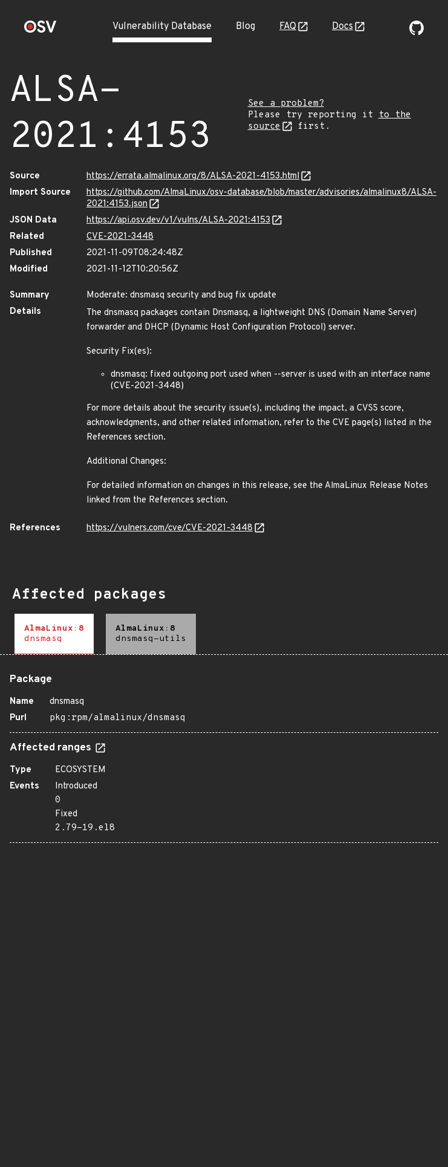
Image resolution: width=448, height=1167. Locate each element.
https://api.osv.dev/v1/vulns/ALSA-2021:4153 (178, 220)
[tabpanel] (224, 753)
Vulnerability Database (162, 27)
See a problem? (286, 103)
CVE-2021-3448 (120, 236)
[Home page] (40, 30)
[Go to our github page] (416, 33)
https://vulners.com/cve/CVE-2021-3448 (169, 528)
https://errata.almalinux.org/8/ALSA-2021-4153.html (192, 176)
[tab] (54, 634)
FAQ (287, 27)
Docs (342, 27)
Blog (245, 27)
